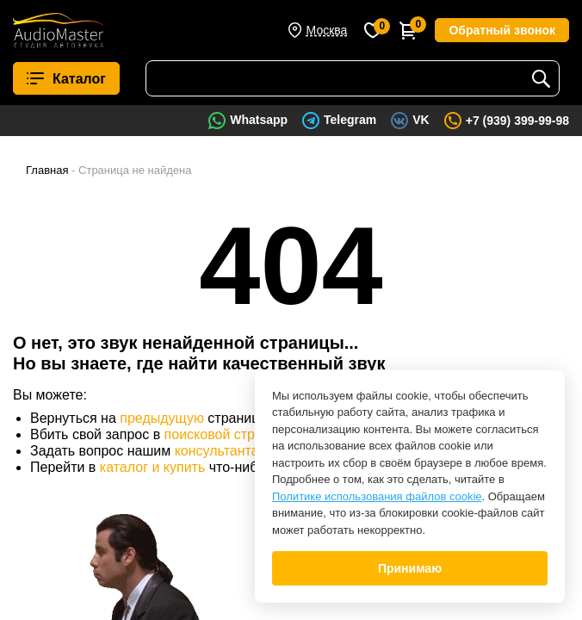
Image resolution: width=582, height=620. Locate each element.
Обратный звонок (502, 30)
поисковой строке (220, 434)
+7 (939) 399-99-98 (517, 120)
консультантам (222, 450)
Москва (327, 30)
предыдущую (162, 418)
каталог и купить (152, 467)
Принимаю (410, 568)
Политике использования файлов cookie (377, 496)
